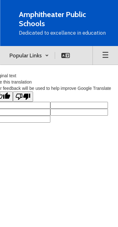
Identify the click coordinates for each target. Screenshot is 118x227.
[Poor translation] (23, 96)
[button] (29, 55)
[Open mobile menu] (105, 55)
